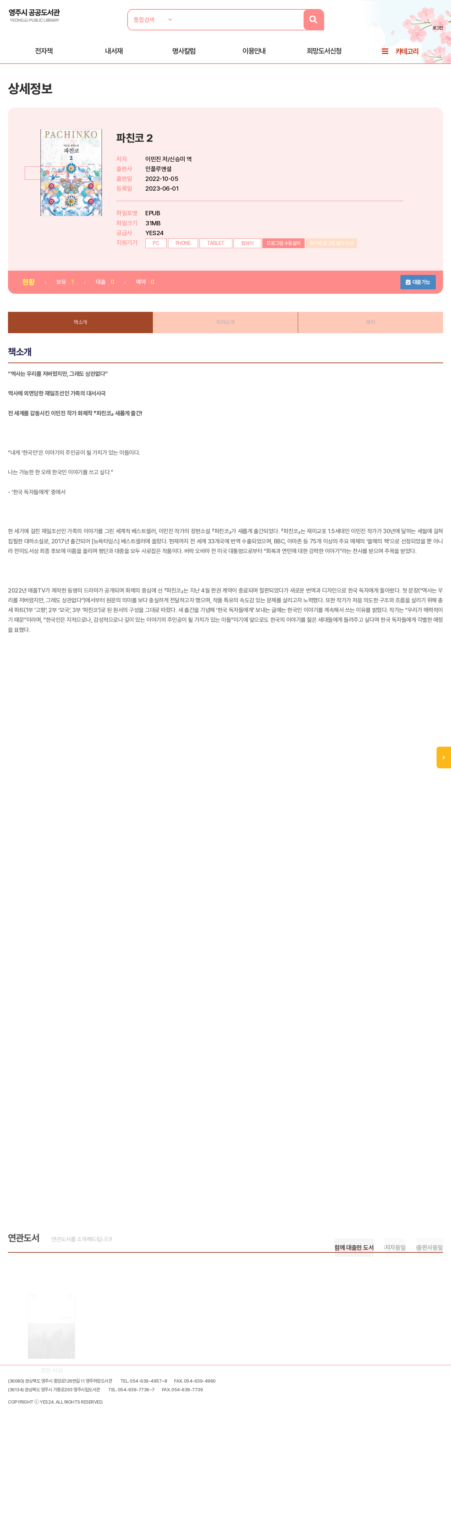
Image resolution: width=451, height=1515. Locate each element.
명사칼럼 (184, 54)
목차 (370, 332)
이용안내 (254, 54)
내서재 (114, 54)
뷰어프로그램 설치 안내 (332, 252)
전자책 (43, 54)
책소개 (81, 332)
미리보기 (74, 236)
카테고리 (406, 55)
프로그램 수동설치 (284, 252)
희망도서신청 (324, 54)
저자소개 (225, 332)
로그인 (437, 27)
